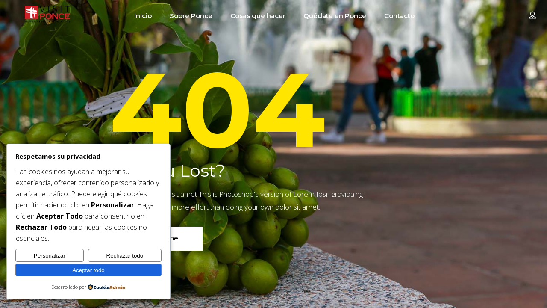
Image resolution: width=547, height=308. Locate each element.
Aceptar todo (88, 270)
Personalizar (49, 255)
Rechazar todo (125, 255)
